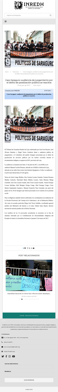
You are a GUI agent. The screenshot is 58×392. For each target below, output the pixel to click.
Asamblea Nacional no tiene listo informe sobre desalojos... (29, 294)
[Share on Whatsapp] (31, 248)
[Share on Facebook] (27, 248)
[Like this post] (25, 248)
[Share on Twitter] (29, 248)
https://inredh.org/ (9, 351)
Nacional (16, 72)
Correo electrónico (11, 364)
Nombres (8, 371)
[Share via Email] (33, 248)
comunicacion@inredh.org (12, 347)
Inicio (7, 72)
